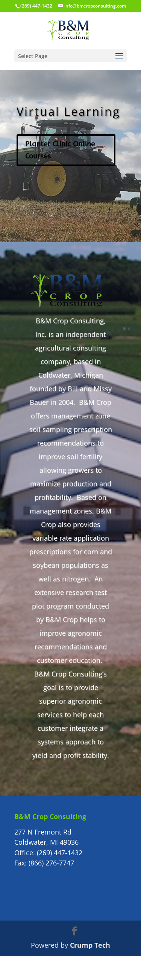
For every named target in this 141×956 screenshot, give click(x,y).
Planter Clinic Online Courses (60, 150)
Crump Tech (90, 945)
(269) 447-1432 (59, 852)
